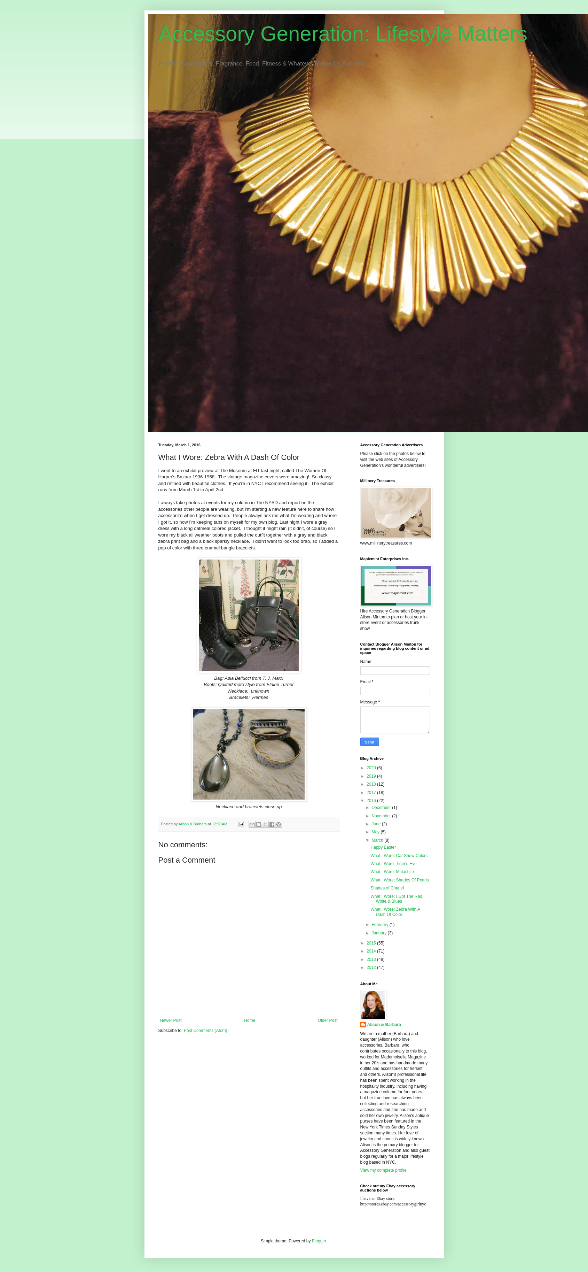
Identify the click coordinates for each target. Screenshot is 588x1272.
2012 (372, 967)
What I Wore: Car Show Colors (399, 855)
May (376, 832)
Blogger (319, 1241)
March (377, 840)
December (381, 807)
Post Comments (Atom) (205, 1030)
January (379, 933)
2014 (372, 951)
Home (249, 1020)
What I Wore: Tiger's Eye (393, 863)
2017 (372, 792)
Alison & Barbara (384, 1024)
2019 (372, 776)
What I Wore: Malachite (392, 871)
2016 (372, 800)
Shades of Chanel (386, 888)
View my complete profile (383, 1170)
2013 (372, 959)
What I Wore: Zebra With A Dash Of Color (395, 912)
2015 (372, 943)
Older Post (328, 1020)
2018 (372, 784)
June (376, 824)
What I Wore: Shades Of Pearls (399, 880)
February (380, 924)
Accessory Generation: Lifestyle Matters (342, 33)
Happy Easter (383, 847)
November (381, 816)
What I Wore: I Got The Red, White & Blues (396, 899)
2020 (372, 767)
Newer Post (171, 1020)
